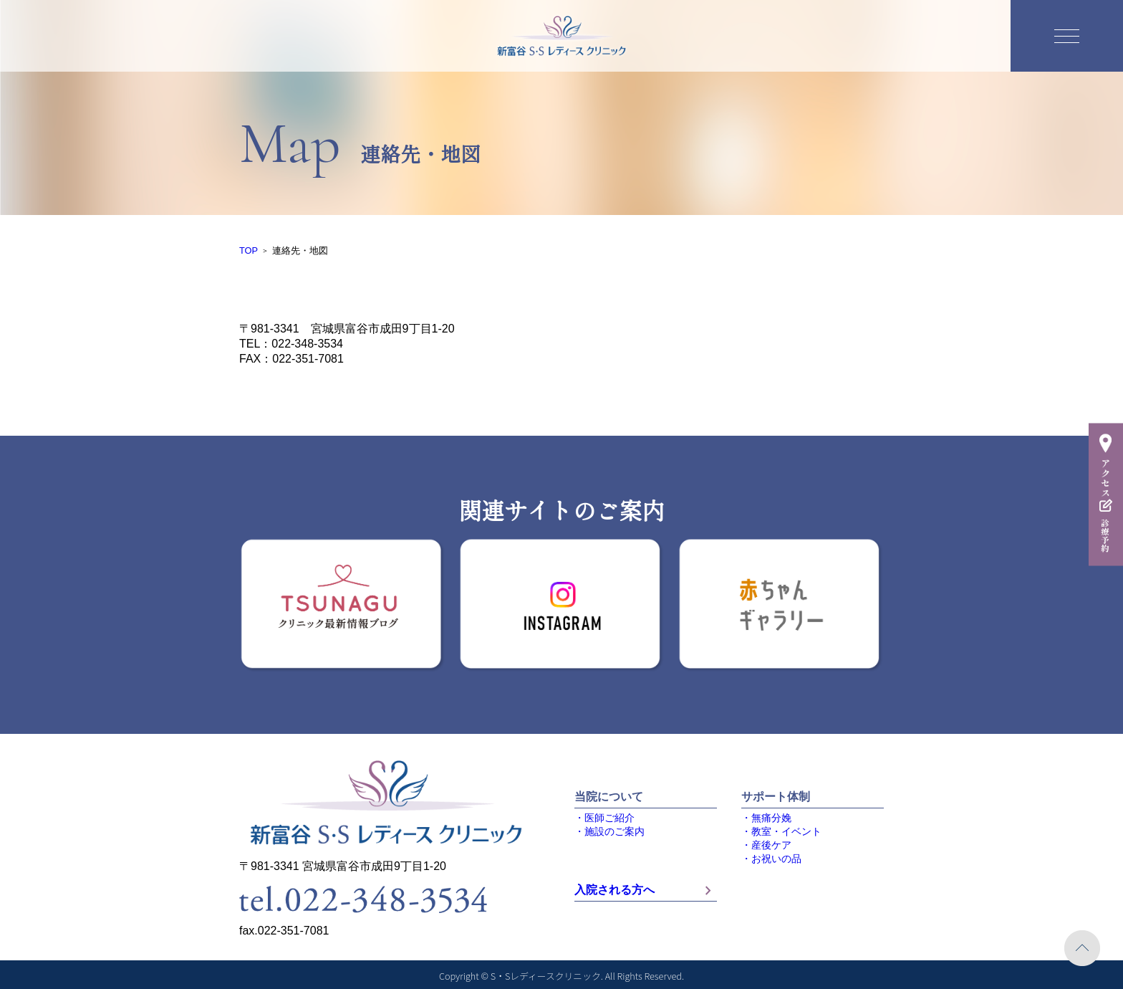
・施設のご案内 (609, 831)
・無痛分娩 (766, 818)
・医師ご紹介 (604, 818)
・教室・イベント (781, 831)
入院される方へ (645, 890)
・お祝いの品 (771, 859)
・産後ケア (766, 845)
